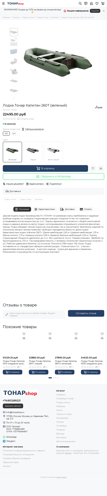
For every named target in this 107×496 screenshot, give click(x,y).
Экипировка (62, 418)
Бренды (60, 433)
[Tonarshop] (15, 3)
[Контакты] (86, 3)
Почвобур (61, 426)
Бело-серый (53, 152)
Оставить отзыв (86, 313)
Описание (22, 209)
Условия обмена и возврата (17, 458)
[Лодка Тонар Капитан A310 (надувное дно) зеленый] (14, 343)
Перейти (95, 11)
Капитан (54, 17)
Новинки (60, 394)
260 (6, 133)
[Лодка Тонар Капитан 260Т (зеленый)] (58, 62)
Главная (6, 17)
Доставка (67, 209)
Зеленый (12, 152)
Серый (33, 152)
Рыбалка (60, 406)
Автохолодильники (65, 441)
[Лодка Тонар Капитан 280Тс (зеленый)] (66, 343)
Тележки (60, 429)
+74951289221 (12, 400)
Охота (59, 410)
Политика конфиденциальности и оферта (24, 450)
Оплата (86, 209)
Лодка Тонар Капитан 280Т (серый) (40, 362)
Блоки (68, 453)
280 (14, 133)
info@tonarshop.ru (15, 412)
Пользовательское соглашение (18, 454)
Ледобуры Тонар (65, 398)
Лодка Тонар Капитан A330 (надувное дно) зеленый (92, 362)
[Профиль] (91, 3)
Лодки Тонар (42, 17)
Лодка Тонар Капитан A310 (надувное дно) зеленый (14, 362)
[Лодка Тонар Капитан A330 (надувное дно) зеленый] (92, 343)
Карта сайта (61, 477)
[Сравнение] (101, 168)
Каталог (16, 17)
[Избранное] (97, 3)
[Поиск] (80, 3)
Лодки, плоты (28, 17)
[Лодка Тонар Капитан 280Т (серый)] (40, 343)
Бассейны (61, 437)
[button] (14, 25)
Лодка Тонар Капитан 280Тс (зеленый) (66, 362)
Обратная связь (11, 462)
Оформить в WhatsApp (53, 176)
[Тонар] (98, 107)
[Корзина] (103, 3)
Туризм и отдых (64, 414)
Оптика (60, 422)
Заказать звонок (13, 406)
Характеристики (45, 209)
